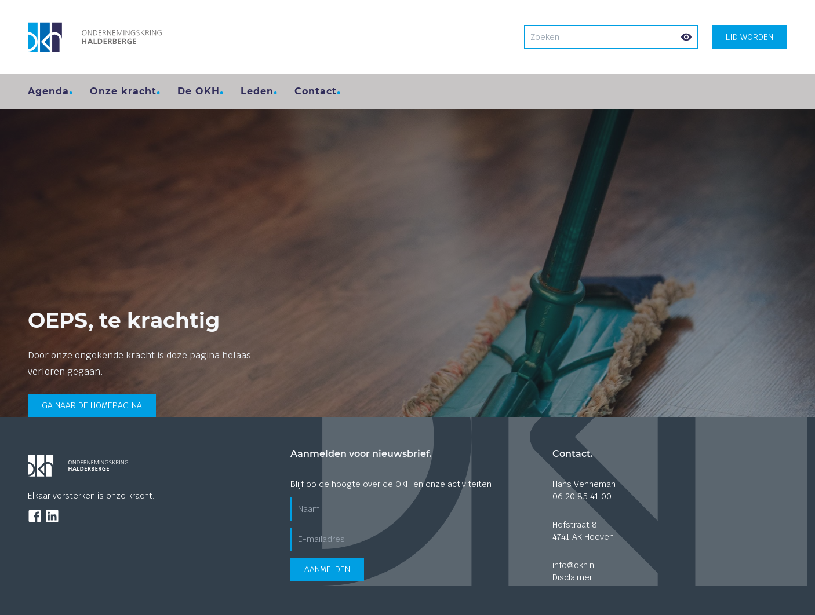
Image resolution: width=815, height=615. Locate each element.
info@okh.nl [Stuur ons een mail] (574, 565)
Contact (315, 91)
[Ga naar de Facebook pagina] (35, 516)
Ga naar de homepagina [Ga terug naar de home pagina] (92, 405)
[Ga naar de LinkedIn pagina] (52, 516)
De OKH (198, 91)
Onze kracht (123, 91)
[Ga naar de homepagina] (95, 37)
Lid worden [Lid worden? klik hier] (749, 37)
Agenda (48, 91)
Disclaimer (572, 577)
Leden (257, 91)
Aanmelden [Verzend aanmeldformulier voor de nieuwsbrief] (327, 569)
